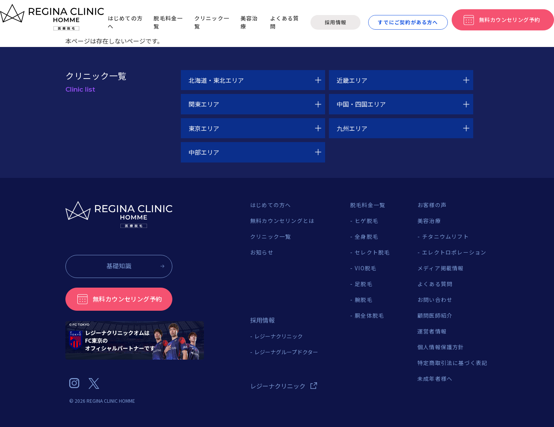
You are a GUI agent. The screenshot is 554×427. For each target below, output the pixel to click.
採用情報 (335, 22)
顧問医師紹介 (434, 315)
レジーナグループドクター (286, 352)
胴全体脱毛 (369, 315)
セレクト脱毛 (372, 252)
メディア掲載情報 (440, 268)
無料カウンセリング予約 (127, 298)
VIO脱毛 (365, 268)
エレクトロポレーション (454, 252)
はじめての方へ (270, 205)
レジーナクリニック (278, 336)
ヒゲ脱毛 (366, 220)
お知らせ (262, 252)
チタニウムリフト (445, 236)
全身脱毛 (366, 236)
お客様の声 (432, 205)
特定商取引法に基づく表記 (452, 363)
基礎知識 (119, 265)
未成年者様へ (434, 378)
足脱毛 (363, 284)
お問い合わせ (434, 299)
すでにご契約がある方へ (408, 22)
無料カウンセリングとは (282, 220)
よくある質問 (434, 284)
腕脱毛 (363, 299)
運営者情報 (432, 331)
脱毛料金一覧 (367, 205)
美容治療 (429, 220)
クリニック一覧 (270, 236)
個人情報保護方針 (440, 347)
